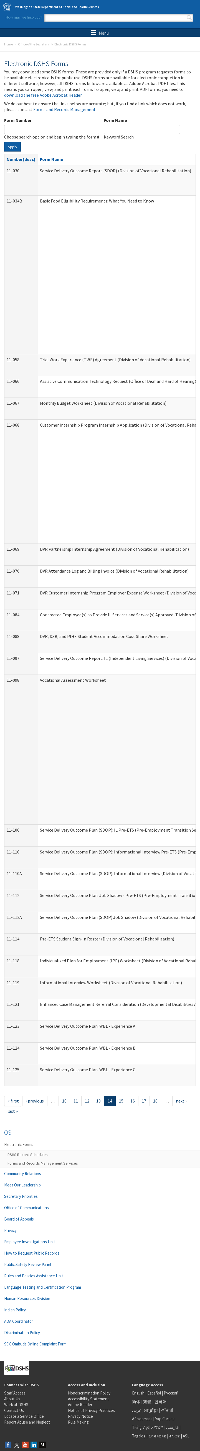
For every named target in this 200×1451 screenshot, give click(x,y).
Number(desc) (21, 159)
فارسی (172, 1427)
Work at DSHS (16, 1404)
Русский (171, 1393)
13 (98, 1101)
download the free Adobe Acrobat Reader (43, 95)
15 (121, 1101)
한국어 (160, 1401)
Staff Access (15, 1393)
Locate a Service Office (24, 1416)
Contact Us (14, 1410)
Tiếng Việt (140, 1427)
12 (87, 1101)
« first (13, 1101)
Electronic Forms (18, 1144)
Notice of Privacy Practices (91, 1410)
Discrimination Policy (22, 1332)
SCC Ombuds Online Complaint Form (35, 1344)
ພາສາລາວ (157, 1436)
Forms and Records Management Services (42, 1163)
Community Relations (22, 1173)
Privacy (10, 1230)
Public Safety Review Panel (27, 1264)
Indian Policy (15, 1309)
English (138, 1393)
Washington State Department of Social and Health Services (57, 7)
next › (181, 1101)
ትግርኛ (174, 1436)
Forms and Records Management (64, 109)
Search (189, 18)
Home (8, 44)
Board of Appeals (19, 1219)
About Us (12, 1398)
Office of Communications (26, 1207)
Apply (12, 146)
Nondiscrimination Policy (89, 1393)
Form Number (18, 120)
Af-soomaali (142, 1418)
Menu (100, 33)
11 (76, 1101)
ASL (186, 1436)
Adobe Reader (80, 1404)
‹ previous (35, 1101)
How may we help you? (24, 17)
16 (132, 1101)
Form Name (115, 120)
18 (155, 1101)
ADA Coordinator (18, 1321)
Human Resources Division (27, 1298)
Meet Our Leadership (22, 1185)
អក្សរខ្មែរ (151, 1410)
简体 (136, 1401)
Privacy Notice (80, 1416)
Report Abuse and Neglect (27, 1422)
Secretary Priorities (21, 1196)
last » (12, 1111)
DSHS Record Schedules (27, 1154)
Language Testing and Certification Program (42, 1287)
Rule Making (78, 1422)
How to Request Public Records (31, 1253)
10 (64, 1101)
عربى (136, 1410)
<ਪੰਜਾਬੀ (167, 1410)
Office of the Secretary (33, 44)
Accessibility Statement (88, 1398)
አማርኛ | (158, 1427)
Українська (164, 1418)
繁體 (147, 1401)
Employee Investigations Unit (29, 1241)
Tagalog (139, 1436)
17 (144, 1101)
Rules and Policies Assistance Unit (33, 1275)
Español (154, 1393)
